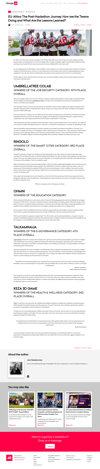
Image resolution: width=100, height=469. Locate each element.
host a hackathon (83, 3)
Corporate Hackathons (54, 459)
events (42, 3)
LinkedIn (89, 25)
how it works (49, 3)
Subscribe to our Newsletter (73, 459)
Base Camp (51, 461)
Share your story (70, 456)
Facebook (76, 25)
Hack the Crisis (72, 3)
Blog (56, 3)
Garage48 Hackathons (54, 455)
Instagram (89, 457)
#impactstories (30, 12)
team (64, 3)
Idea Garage (51, 457)
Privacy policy (70, 457)
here (72, 335)
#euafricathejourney (18, 12)
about (60, 3)
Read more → (13, 425)
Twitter (83, 25)
